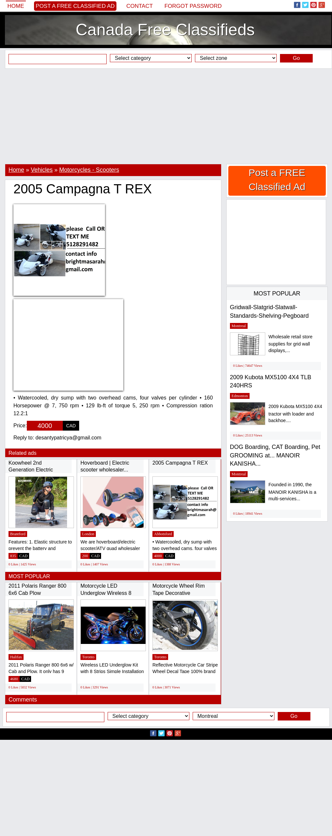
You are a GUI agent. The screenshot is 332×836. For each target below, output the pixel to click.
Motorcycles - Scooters (89, 170)
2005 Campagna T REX (180, 463)
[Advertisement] (166, 116)
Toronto (88, 657)
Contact (139, 6)
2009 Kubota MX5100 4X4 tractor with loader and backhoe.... (295, 413)
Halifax (16, 657)
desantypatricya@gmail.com (68, 437)
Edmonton (240, 396)
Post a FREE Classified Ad (75, 6)
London (88, 534)
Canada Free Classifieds (165, 30)
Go (296, 58)
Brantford (18, 534)
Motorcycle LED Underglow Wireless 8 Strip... (105, 593)
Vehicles (42, 170)
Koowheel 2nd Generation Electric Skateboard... (31, 470)
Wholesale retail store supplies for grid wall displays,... (291, 343)
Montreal (239, 326)
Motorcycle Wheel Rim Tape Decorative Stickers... (178, 593)
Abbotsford (163, 534)
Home (16, 6)
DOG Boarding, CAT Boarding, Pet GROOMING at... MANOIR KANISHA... (275, 455)
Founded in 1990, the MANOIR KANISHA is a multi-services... (292, 491)
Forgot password (193, 6)
